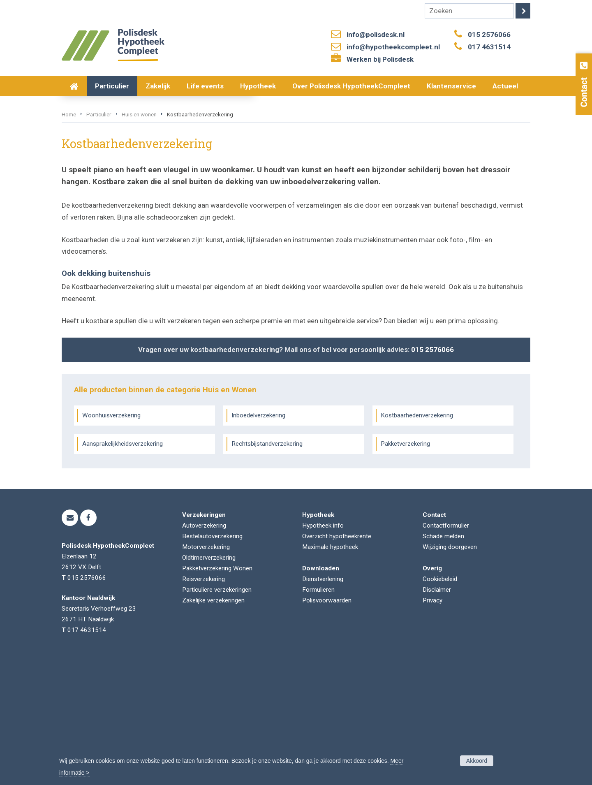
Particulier (98, 239)
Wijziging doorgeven (450, 672)
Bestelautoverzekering (212, 661)
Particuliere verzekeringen (217, 714)
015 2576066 (489, 34)
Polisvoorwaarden (327, 725)
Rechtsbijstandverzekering (267, 568)
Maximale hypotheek (330, 672)
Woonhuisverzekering (111, 540)
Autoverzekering (204, 650)
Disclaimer (437, 714)
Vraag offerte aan (100, 195)
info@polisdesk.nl (376, 34)
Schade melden (443, 661)
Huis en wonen (139, 239)
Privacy (432, 725)
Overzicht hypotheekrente (336, 661)
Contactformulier (446, 650)
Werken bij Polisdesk (380, 59)
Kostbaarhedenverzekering (417, 540)
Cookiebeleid (440, 704)
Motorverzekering (206, 672)
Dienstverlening (322, 704)
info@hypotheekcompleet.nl (393, 47)
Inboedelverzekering (258, 540)
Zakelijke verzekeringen (213, 725)
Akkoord (476, 760)
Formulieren (318, 714)
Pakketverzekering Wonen (217, 693)
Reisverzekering (203, 704)
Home (69, 239)
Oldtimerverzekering (209, 682)
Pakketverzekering (405, 568)
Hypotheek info (323, 650)
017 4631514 (489, 47)
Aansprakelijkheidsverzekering (122, 568)
